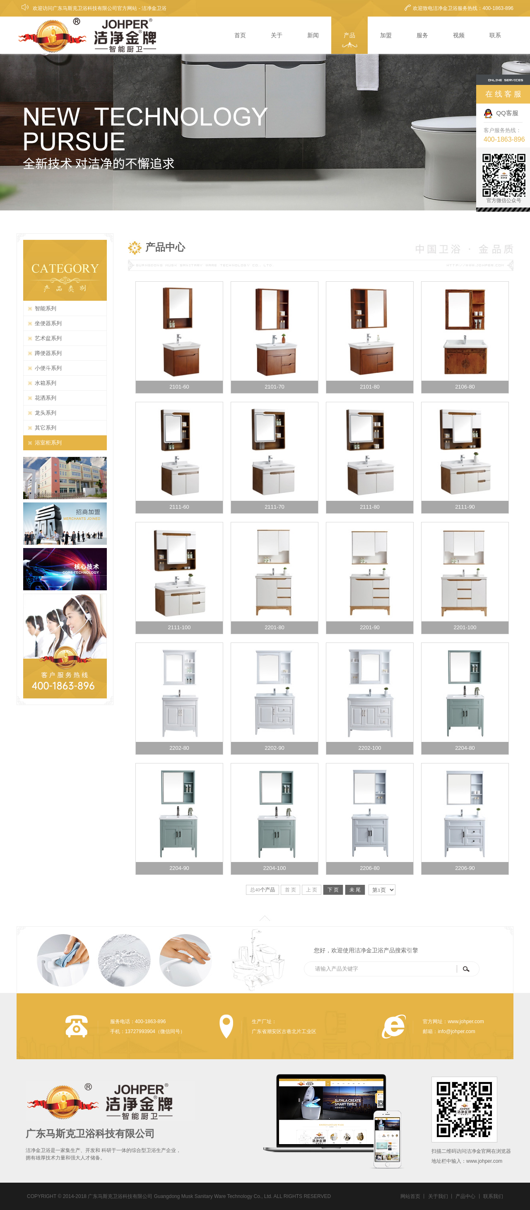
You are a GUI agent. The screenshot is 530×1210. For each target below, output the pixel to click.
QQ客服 (501, 112)
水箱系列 (45, 383)
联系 (495, 35)
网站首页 (410, 1196)
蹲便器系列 (48, 353)
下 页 (333, 890)
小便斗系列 (48, 368)
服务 (422, 35)
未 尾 (355, 890)
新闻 (313, 35)
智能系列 (45, 308)
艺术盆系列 (48, 338)
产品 (349, 35)
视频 (459, 35)
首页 (240, 35)
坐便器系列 (48, 323)
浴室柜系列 (48, 443)
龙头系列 (45, 413)
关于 (276, 35)
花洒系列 (45, 398)
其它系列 (45, 428)
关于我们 (438, 1196)
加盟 (386, 35)
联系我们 (493, 1196)
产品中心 (465, 1196)
